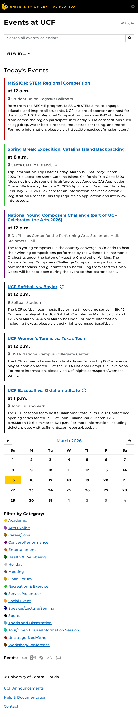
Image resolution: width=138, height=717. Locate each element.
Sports (14, 615)
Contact (11, 706)
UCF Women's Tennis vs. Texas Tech (46, 338)
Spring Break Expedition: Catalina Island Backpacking (66, 149)
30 (31, 500)
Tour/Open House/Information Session (43, 630)
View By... (17, 54)
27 (106, 490)
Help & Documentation (25, 697)
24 (50, 490)
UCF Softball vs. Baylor (32, 286)
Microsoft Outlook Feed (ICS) (32, 658)
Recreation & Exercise (28, 586)
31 (50, 500)
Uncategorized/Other (28, 637)
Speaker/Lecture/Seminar (32, 608)
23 (31, 490)
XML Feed (50, 658)
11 (69, 470)
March (63, 440)
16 (31, 480)
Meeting (16, 571)
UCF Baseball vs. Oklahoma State (44, 390)
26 (87, 490)
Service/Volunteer (24, 593)
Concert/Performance (28, 542)
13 (106, 470)
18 (69, 480)
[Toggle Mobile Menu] (133, 6)
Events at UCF (29, 22)
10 (50, 470)
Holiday (15, 564)
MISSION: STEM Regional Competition (49, 83)
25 (69, 490)
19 (87, 480)
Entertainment (22, 549)
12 (87, 470)
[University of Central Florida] (38, 6)
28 (124, 490)
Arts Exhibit (19, 528)
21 (125, 480)
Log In (127, 23)
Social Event (19, 601)
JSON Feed (58, 658)
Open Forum (20, 579)
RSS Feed (41, 658)
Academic (17, 520)
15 (13, 480)
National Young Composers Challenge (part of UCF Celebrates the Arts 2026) (62, 217)
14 (125, 470)
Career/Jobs (19, 535)
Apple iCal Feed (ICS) (24, 658)
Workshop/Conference (29, 645)
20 (106, 480)
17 (50, 480)
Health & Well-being (27, 557)
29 (13, 500)
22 (13, 490)
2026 (76, 440)
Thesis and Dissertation (30, 623)
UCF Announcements (24, 688)
